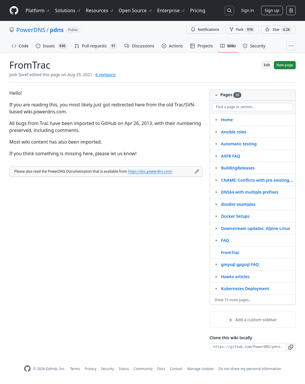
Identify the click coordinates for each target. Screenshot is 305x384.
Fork (242, 30)
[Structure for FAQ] (216, 240)
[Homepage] (14, 10)
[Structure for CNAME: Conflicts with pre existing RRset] (216, 180)
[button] (291, 347)
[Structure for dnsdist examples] (216, 204)
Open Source (136, 10)
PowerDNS (30, 30)
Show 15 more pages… (233, 300)
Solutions (68, 10)
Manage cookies (200, 368)
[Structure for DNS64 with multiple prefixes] (216, 192)
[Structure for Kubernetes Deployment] (216, 288)
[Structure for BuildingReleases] (216, 167)
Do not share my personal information (249, 368)
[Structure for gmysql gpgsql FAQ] (216, 264)
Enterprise (171, 10)
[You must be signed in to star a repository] (278, 30)
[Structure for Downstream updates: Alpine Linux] (216, 228)
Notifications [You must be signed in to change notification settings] (205, 29)
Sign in (247, 10)
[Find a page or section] (252, 107)
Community (143, 368)
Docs (161, 368)
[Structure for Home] (216, 119)
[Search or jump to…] (229, 10)
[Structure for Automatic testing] (216, 143)
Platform (38, 10)
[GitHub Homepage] (27, 368)
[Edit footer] (197, 171)
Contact (176, 368)
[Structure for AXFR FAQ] (216, 155)
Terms (75, 368)
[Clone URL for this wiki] (248, 347)
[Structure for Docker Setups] (216, 216)
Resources (100, 10)
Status (124, 368)
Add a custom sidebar (253, 319)
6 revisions (105, 74)
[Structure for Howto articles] (216, 276)
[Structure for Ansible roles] (216, 131)
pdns (57, 30)
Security (107, 368)
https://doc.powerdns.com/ (150, 171)
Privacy (90, 368)
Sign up (272, 10)
